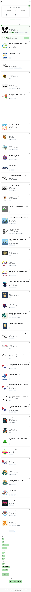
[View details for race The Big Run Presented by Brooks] (15, 325)
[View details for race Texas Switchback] (15, 66)
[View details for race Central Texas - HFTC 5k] (15, 127)
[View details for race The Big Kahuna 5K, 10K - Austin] (15, 472)
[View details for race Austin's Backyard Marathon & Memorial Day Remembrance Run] (15, 242)
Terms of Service (13, 589)
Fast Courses (5, 569)
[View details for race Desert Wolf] (15, 86)
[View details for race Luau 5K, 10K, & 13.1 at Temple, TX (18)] (15, 96)
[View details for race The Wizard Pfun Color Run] (15, 55)
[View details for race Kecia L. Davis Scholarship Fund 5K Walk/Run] (15, 398)
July (3, 558)
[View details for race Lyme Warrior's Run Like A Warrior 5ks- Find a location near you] (15, 209)
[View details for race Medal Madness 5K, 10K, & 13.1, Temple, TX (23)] (15, 366)
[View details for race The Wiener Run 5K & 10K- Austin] (15, 137)
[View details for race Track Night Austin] (15, 503)
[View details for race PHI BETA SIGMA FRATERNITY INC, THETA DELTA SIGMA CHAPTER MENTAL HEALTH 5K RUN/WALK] (15, 177)
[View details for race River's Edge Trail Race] (15, 231)
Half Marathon (5, 544)
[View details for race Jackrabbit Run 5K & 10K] (15, 157)
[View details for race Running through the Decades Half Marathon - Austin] (15, 284)
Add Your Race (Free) (15, 581)
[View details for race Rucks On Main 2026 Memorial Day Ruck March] (15, 253)
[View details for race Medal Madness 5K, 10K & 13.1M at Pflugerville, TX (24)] (15, 387)
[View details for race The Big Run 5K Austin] (15, 295)
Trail (3, 563)
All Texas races (5, 574)
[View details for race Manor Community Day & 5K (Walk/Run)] (15, 356)
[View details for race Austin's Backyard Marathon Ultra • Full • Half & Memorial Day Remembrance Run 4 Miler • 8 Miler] (15, 220)
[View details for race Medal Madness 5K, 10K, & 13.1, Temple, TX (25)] (15, 462)
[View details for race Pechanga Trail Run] (15, 30)
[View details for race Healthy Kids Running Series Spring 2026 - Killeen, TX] (15, 45)
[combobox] (14, 7)
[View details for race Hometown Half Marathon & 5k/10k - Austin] (15, 263)
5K (2, 538)
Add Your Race (24, 589)
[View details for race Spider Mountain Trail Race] (15, 188)
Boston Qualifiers (5, 566)
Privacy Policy (6, 589)
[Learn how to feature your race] (15, 38)
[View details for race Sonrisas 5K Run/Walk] (15, 346)
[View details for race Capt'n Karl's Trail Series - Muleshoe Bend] (15, 523)
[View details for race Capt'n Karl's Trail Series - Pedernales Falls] (15, 315)
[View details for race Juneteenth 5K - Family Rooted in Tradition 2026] (15, 441)
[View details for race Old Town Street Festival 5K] (15, 305)
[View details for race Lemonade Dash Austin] (15, 452)
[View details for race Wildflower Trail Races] (15, 147)
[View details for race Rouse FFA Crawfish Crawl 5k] (15, 76)
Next (21, 530)
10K (3, 541)
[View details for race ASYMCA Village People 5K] (15, 376)
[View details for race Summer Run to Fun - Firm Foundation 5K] (15, 336)
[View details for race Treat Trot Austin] (15, 492)
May (3, 552)
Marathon (4, 547)
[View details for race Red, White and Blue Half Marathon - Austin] (15, 420)
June (3, 555)
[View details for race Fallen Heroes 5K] (15, 167)
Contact (19, 589)
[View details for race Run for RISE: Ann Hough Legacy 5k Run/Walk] (15, 198)
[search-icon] (29, 6)
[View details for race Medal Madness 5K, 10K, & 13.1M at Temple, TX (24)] (15, 409)
